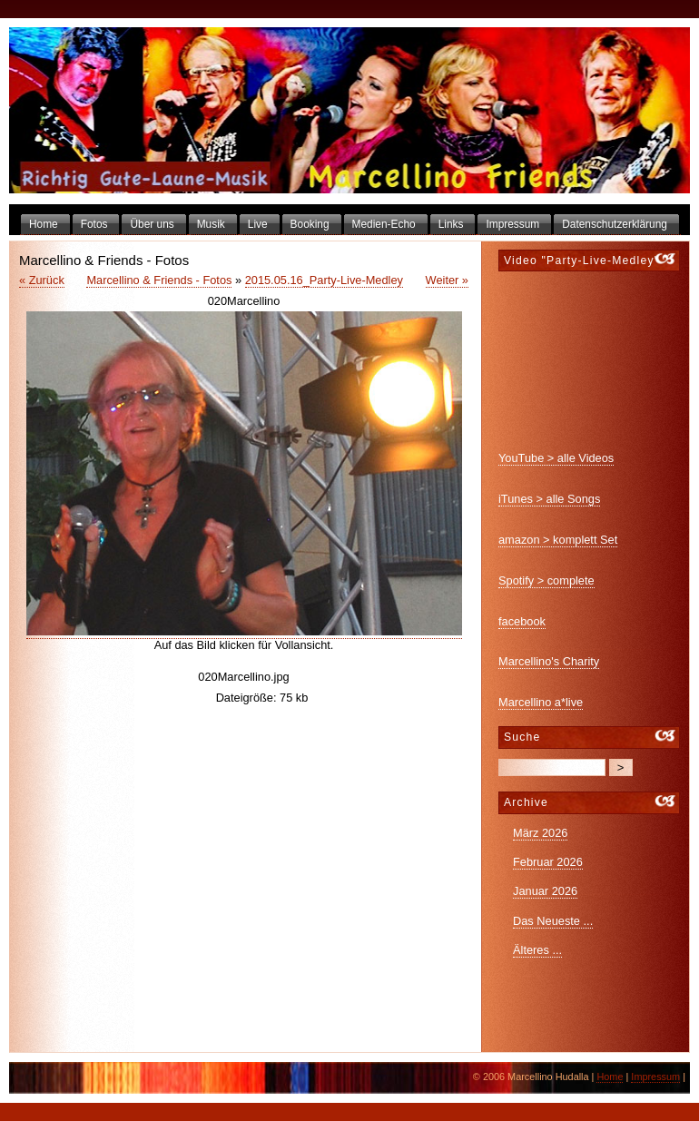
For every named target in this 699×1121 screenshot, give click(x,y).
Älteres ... (537, 950)
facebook (522, 621)
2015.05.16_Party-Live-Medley (324, 280)
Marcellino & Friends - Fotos (158, 280)
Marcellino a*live (540, 702)
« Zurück (41, 280)
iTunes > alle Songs (549, 499)
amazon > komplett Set (557, 539)
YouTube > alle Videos (556, 458)
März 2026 (540, 833)
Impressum (655, 1076)
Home (609, 1076)
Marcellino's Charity (548, 661)
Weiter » (447, 280)
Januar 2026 (545, 891)
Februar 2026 (548, 862)
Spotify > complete (546, 580)
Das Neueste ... (553, 921)
